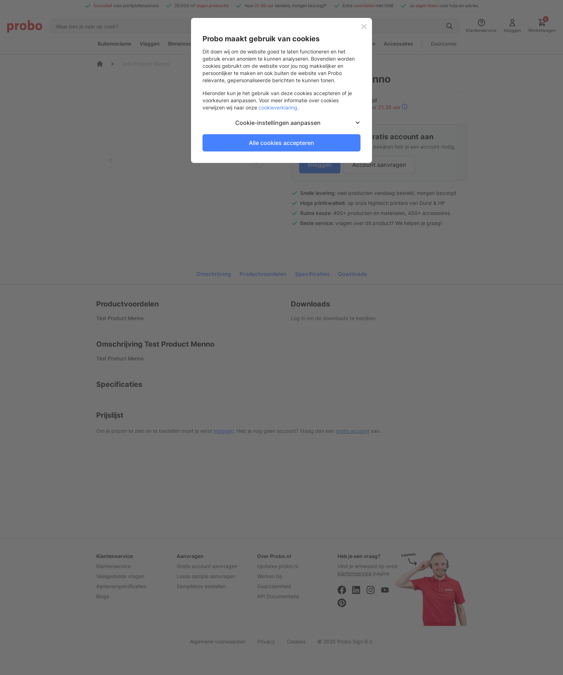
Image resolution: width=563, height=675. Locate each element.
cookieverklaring (278, 107)
